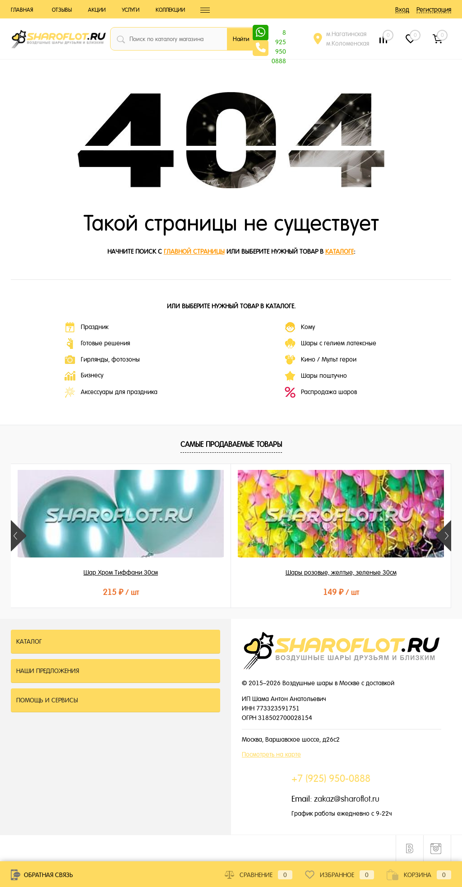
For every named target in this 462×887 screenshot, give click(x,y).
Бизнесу (84, 376)
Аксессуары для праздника (111, 392)
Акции (97, 10)
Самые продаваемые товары (231, 444)
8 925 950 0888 (279, 33)
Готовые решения (97, 343)
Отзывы (62, 10)
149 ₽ (231, 592)
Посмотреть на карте (271, 754)
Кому (300, 327)
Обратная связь (42, 874)
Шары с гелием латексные (330, 343)
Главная (22, 10)
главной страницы (194, 251)
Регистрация (433, 9)
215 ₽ (84, 592)
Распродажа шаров (321, 392)
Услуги (130, 10)
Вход (402, 9)
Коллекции (170, 10)
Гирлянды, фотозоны (102, 359)
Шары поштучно (316, 376)
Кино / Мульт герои (320, 359)
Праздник (86, 327)
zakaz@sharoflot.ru (346, 798)
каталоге (339, 251)
